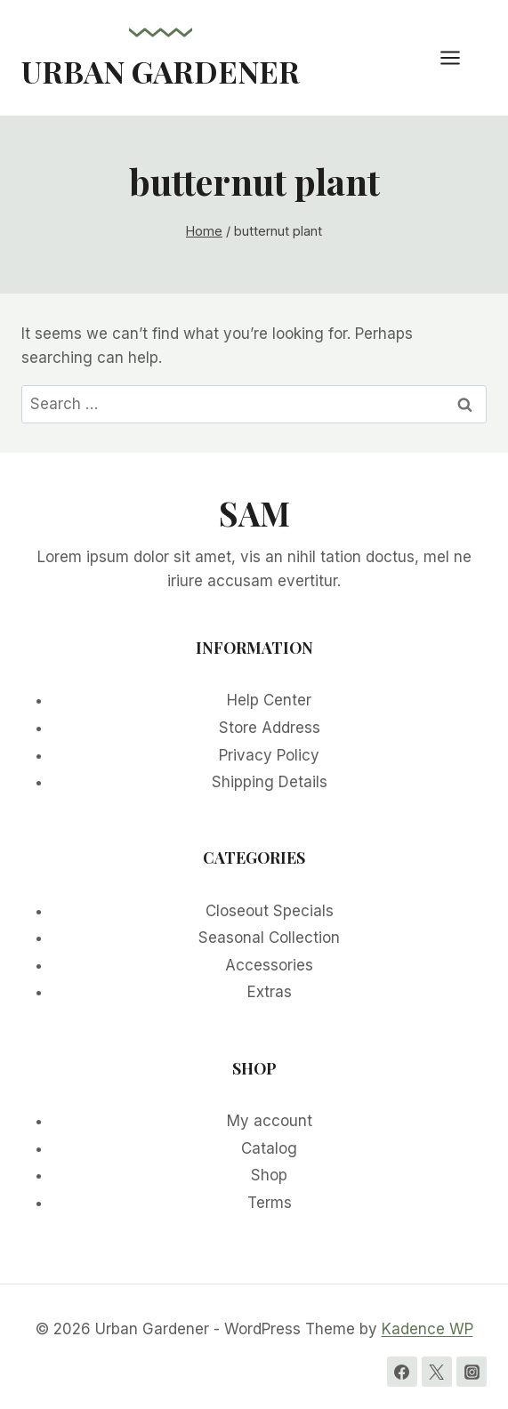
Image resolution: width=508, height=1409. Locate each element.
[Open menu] (459, 57)
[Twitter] (437, 1372)
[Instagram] (471, 1372)
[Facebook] (402, 1372)
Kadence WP (427, 1329)
